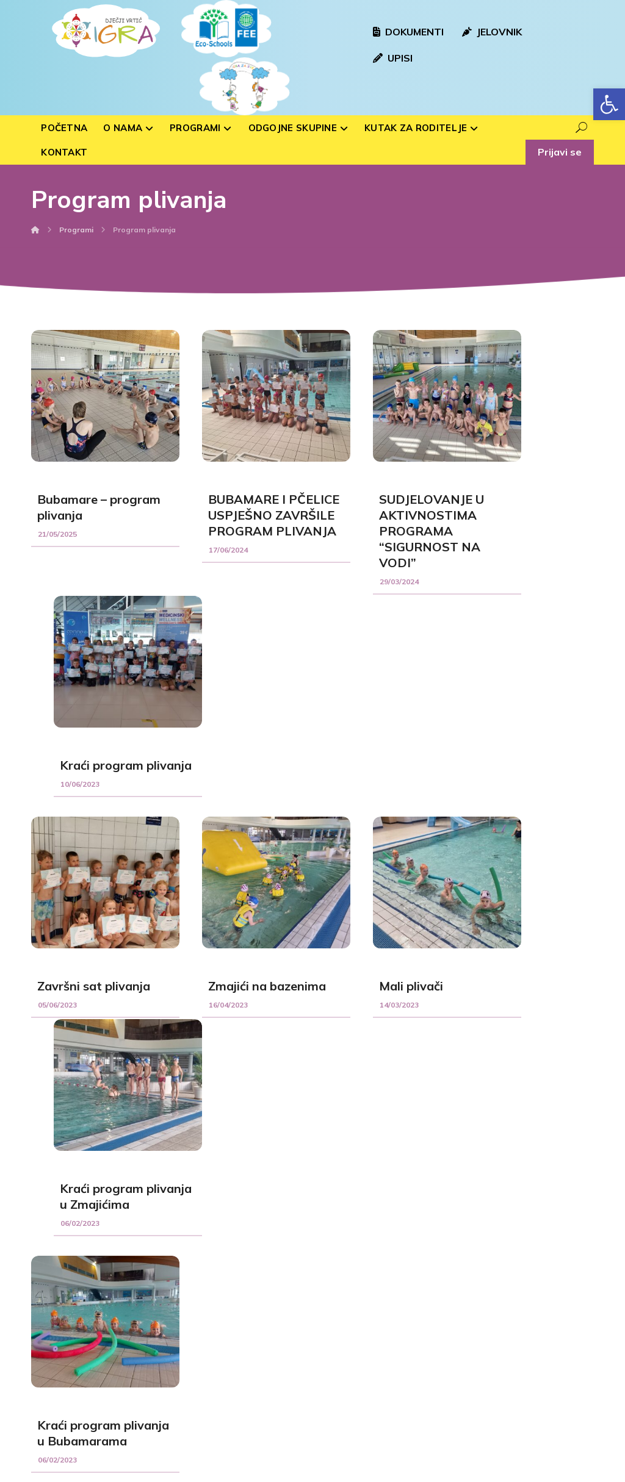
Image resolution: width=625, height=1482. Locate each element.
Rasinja (344, 1287)
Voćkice (198, 1303)
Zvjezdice (202, 1361)
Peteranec (349, 1365)
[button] (609, 104)
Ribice (195, 1342)
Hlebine (344, 1307)
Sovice (196, 1264)
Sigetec (344, 1346)
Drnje (340, 1385)
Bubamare (203, 1283)
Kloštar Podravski (362, 1326)
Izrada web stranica (237, 1470)
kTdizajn (304, 1470)
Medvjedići (203, 1322)
